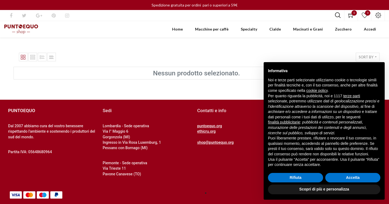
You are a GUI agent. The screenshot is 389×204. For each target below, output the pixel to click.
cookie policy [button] (317, 90)
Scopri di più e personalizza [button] (324, 189)
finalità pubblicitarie (284, 122)
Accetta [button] (353, 177)
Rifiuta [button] (295, 177)
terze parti (351, 96)
